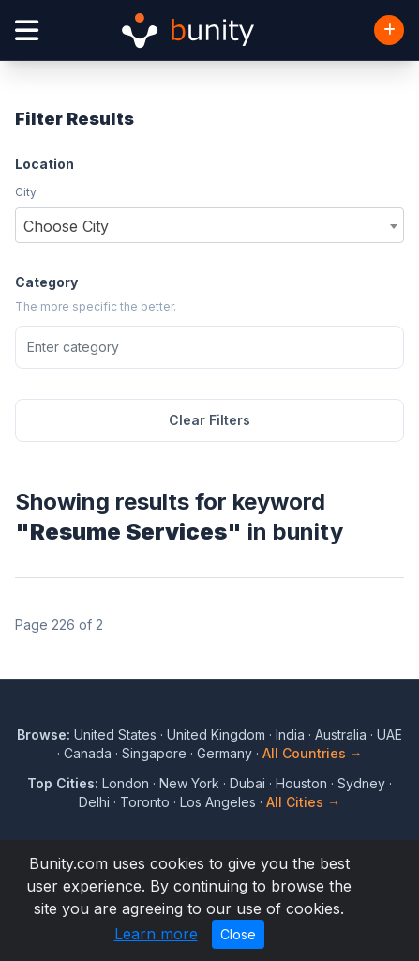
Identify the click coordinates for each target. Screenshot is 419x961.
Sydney (361, 783)
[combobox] (209, 225)
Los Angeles (218, 802)
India (290, 734)
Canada (88, 753)
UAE (389, 734)
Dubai (247, 783)
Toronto (145, 802)
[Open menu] (26, 30)
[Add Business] (389, 30)
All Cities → (303, 802)
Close (238, 934)
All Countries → (312, 753)
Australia (341, 734)
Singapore (154, 753)
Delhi (94, 802)
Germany (224, 753)
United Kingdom (216, 734)
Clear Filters (209, 420)
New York (189, 783)
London (125, 783)
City (26, 192)
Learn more (156, 933)
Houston (301, 783)
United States (115, 734)
